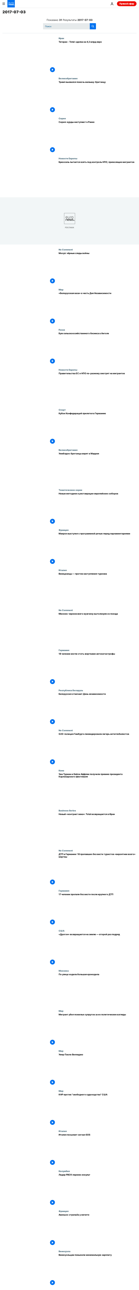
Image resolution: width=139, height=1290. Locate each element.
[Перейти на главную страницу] (11, 3)
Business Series (67, 810)
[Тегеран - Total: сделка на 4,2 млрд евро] (98, 57)
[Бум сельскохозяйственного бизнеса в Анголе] (98, 348)
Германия (64, 650)
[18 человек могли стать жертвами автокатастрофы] (98, 669)
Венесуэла (64, 1251)
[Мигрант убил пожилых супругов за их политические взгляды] (98, 1029)
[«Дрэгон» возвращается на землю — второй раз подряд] (98, 949)
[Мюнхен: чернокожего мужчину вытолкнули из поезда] (98, 629)
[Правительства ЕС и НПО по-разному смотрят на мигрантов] (98, 388)
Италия (63, 570)
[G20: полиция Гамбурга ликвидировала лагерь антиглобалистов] (98, 749)
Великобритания (68, 78)
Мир (61, 289)
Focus (62, 329)
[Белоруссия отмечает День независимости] (98, 709)
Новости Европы (68, 158)
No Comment (66, 249)
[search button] (93, 26)
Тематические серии (70, 490)
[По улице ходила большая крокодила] (98, 989)
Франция (63, 530)
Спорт (62, 409)
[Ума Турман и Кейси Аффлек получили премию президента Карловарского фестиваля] (98, 789)
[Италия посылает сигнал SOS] (98, 1150)
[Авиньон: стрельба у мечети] (98, 1230)
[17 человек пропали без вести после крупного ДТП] (98, 909)
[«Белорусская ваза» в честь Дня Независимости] (98, 308)
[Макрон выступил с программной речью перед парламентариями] (98, 548)
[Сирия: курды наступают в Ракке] (98, 137)
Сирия (62, 118)
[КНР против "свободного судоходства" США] (98, 1109)
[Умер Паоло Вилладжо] (98, 1069)
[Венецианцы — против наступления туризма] (98, 589)
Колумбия (64, 1171)
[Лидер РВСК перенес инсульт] (98, 1190)
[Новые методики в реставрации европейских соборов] (98, 508)
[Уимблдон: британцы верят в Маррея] (98, 468)
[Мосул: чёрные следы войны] (98, 268)
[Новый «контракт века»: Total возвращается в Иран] (98, 829)
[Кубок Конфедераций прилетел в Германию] (98, 428)
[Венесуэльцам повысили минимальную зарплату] (98, 1270)
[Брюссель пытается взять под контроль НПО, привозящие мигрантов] (98, 177)
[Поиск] (69, 26)
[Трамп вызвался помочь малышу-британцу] (98, 97)
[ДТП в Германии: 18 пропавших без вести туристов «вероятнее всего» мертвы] (98, 869)
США (61, 930)
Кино (61, 770)
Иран (61, 38)
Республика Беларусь (71, 690)
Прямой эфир (126, 3)
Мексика (64, 970)
